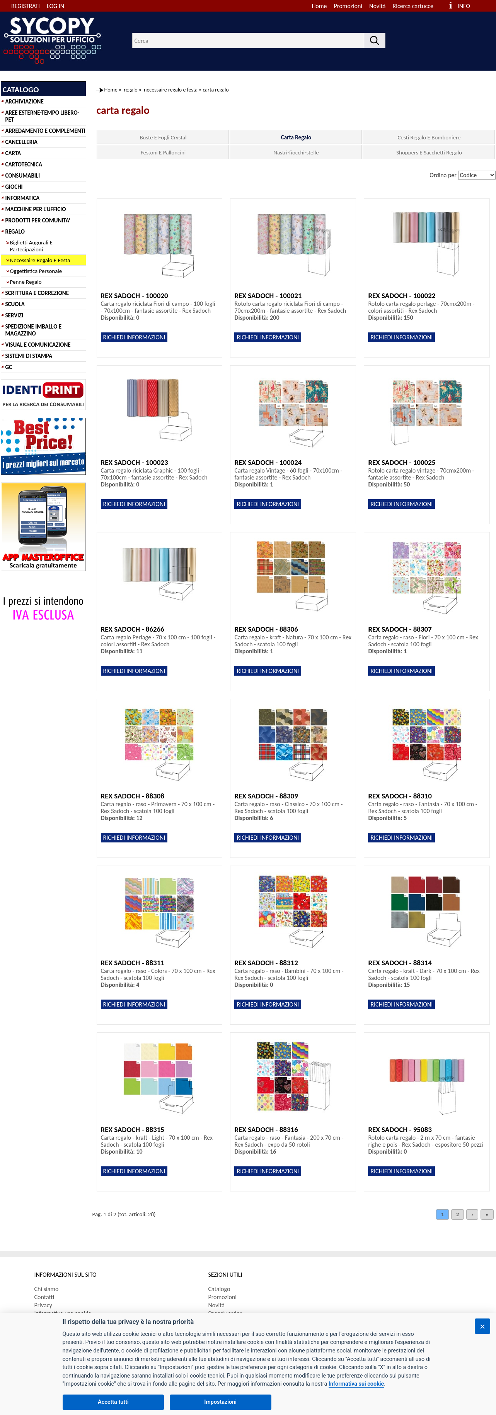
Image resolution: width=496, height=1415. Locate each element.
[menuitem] (416, 6)
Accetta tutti (113, 1402)
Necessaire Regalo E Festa (40, 260)
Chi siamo (46, 1289)
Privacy (43, 1305)
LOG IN (55, 6)
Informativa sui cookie (356, 1384)
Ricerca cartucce (413, 6)
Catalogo (219, 1289)
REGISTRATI (25, 6)
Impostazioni (220, 1402)
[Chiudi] (482, 1326)
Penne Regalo (26, 281)
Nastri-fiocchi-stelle (296, 152)
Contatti (44, 1297)
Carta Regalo (296, 137)
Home (319, 6)
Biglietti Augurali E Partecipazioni (31, 246)
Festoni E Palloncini (163, 152)
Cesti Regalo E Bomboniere (429, 137)
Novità (377, 6)
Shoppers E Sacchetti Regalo (429, 152)
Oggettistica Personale (36, 271)
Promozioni (348, 6)
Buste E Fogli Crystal (163, 137)
